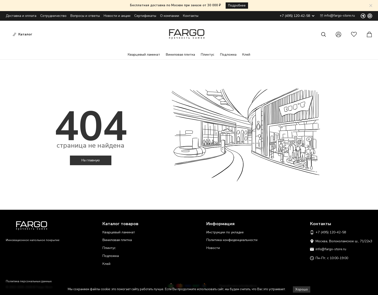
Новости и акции (117, 15)
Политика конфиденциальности (231, 240)
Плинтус (207, 54)
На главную (90, 160)
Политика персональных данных (29, 281)
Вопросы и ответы (85, 15)
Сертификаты (145, 15)
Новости (213, 248)
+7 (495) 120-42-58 (297, 16)
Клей (246, 54)
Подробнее (237, 5)
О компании (169, 15)
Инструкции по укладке (225, 232)
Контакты (190, 15)
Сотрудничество (53, 15)
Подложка (228, 54)
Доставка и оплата (21, 15)
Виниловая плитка (180, 54)
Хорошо (301, 289)
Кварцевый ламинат (144, 54)
